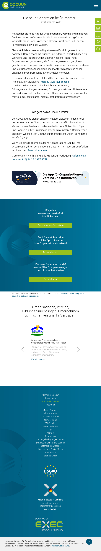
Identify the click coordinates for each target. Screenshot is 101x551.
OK (89, 541)
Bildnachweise (50, 455)
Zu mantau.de (50, 279)
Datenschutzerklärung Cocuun (50, 443)
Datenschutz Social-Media (50, 449)
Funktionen (50, 398)
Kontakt (50, 433)
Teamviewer (50, 436)
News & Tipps (50, 420)
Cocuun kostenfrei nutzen (51, 225)
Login (50, 429)
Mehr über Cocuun (50, 395)
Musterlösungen (50, 410)
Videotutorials (50, 413)
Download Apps (50, 426)
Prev (23, 349)
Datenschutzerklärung (60, 546)
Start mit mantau (37, 150)
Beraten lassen (50, 252)
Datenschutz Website (50, 446)
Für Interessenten (50, 401)
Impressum (50, 452)
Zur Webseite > (38, 359)
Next (78, 349)
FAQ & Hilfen (50, 423)
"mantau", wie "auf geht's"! (54, 81)
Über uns (50, 405)
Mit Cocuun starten (51, 416)
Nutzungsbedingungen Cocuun (50, 439)
